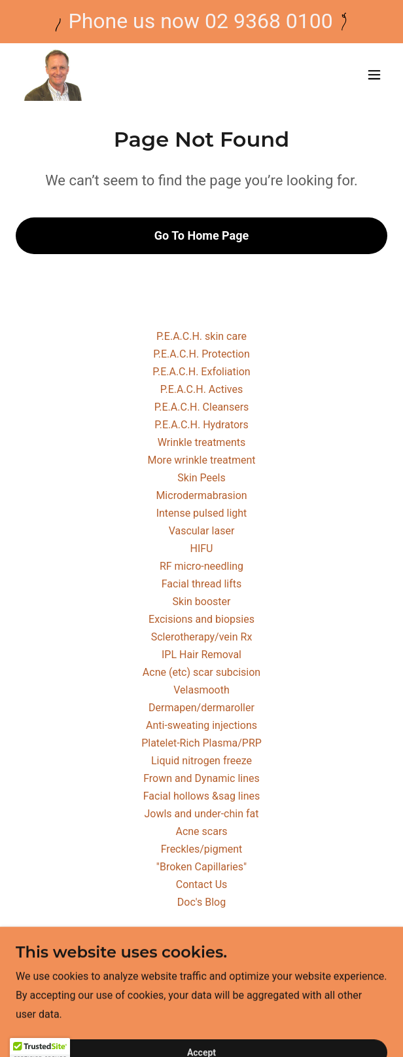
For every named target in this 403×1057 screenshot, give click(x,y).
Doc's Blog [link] (201, 902)
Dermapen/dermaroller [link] (201, 707)
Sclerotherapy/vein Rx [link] (202, 637)
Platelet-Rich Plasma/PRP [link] (201, 743)
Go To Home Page (201, 235)
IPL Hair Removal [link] (201, 654)
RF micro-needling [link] (201, 566)
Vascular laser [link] (202, 531)
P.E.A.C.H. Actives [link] (201, 389)
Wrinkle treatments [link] (201, 442)
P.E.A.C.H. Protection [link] (201, 354)
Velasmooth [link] (201, 690)
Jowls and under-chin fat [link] (201, 813)
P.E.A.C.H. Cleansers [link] (201, 407)
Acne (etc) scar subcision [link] (201, 672)
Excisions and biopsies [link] (201, 619)
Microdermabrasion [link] (201, 495)
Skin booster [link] (202, 601)
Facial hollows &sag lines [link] (201, 796)
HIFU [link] (201, 548)
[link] (53, 74)
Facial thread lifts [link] (201, 584)
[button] (374, 75)
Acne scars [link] (201, 831)
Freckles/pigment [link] (202, 849)
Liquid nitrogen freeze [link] (201, 760)
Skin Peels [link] (201, 478)
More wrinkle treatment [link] (202, 460)
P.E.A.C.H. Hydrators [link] (201, 424)
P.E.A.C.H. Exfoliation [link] (201, 371)
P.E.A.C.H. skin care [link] (201, 336)
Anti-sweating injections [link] (201, 725)
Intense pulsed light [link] (201, 513)
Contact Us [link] (202, 884)
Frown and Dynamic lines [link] (201, 778)
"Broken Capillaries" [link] (201, 867)
